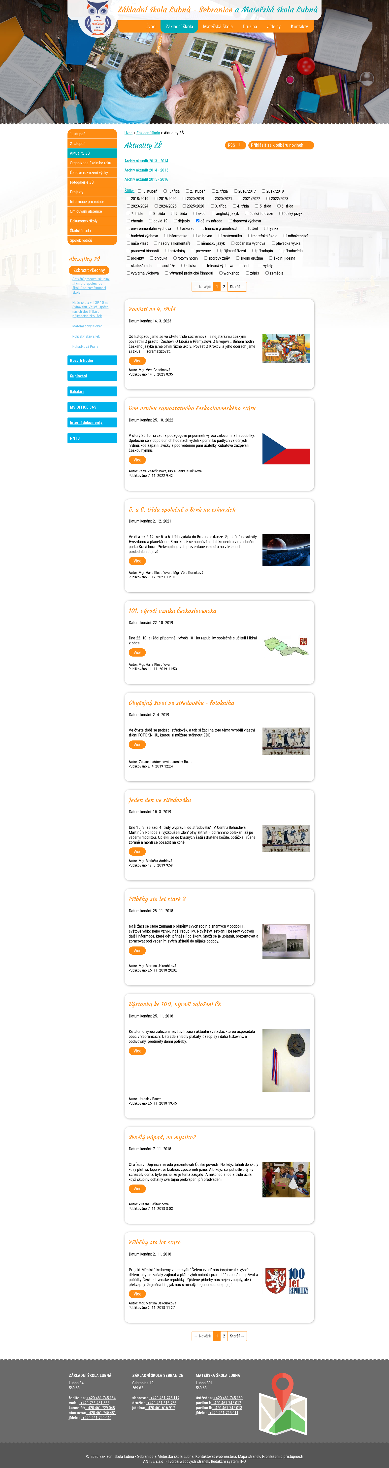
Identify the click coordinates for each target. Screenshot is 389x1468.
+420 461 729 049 (96, 1417)
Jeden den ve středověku (160, 800)
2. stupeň (197, 190)
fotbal (253, 228)
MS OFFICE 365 (83, 407)
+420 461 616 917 (160, 1407)
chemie (137, 220)
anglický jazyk (227, 213)
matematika (232, 235)
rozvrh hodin (188, 258)
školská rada (141, 265)
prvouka (161, 258)
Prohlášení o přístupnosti (282, 1456)
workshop (231, 273)
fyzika (273, 228)
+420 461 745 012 (226, 1402)
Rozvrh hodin (81, 360)
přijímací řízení (234, 250)
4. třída (243, 205)
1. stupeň (149, 190)
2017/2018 (275, 190)
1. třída (174, 190)
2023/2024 (139, 205)
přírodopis (265, 250)
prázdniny (178, 250)
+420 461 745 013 (227, 1407)
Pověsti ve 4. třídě (152, 309)
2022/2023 (279, 198)
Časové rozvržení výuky (89, 172)
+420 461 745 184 (101, 1397)
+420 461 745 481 (101, 1412)
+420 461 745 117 (164, 1397)
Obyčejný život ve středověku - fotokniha (181, 702)
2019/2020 (167, 198)
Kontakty (299, 27)
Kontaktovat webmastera (215, 1456)
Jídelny (274, 27)
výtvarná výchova (145, 273)
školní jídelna (284, 258)
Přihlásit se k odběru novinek (281, 145)
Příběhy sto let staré (155, 1242)
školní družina (251, 258)
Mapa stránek (249, 1456)
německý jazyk (213, 243)
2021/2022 (251, 198)
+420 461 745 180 (228, 1397)
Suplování (78, 375)
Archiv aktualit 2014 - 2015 (146, 170)
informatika (178, 235)
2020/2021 (223, 198)
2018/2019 (139, 198)
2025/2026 (195, 205)
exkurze (188, 228)
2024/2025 (167, 205)
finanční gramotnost (221, 228)
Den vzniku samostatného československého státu (192, 408)
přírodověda (293, 250)
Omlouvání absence (86, 211)
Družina (250, 27)
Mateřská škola (218, 27)
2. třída (222, 190)
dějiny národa (211, 220)
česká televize (261, 213)
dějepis (184, 220)
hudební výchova (144, 235)
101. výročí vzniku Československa (172, 610)
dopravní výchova (247, 220)
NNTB (75, 438)
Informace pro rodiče (87, 201)
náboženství (298, 235)
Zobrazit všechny (89, 270)
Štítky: (129, 190)
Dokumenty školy (83, 220)
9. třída (181, 213)
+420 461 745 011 (223, 1412)
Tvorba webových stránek (188, 1461)
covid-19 (160, 220)
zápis (254, 273)
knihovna (205, 235)
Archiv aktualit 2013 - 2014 (146, 160)
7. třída (137, 213)
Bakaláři (77, 391)
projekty (137, 258)
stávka (191, 265)
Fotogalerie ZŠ (82, 182)
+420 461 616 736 (161, 1402)
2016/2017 (247, 190)
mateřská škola (265, 235)
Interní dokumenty (86, 422)
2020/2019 (195, 198)
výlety (268, 265)
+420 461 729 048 (100, 1407)
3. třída (221, 205)
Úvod (151, 27)
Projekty (76, 191)
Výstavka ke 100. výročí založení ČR (175, 1004)
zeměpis (277, 273)
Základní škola (179, 27)
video (248, 265)
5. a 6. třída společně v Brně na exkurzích (182, 509)
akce (201, 213)
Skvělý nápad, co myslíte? (162, 1137)
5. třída (265, 205)
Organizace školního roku (90, 162)
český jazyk (293, 213)
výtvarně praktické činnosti (191, 273)
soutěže (168, 265)
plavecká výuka (288, 243)
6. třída (287, 205)
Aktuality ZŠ (80, 153)
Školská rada (80, 230)
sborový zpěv (219, 258)
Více (137, 360)
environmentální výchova (151, 228)
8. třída (159, 213)
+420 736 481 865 (94, 1402)
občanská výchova (250, 243)
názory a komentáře (175, 243)
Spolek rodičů (81, 240)
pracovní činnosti (145, 250)
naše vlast (139, 243)
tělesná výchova (220, 265)
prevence (203, 250)
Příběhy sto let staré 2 (157, 899)
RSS (235, 145)
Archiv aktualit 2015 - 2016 (146, 179)
